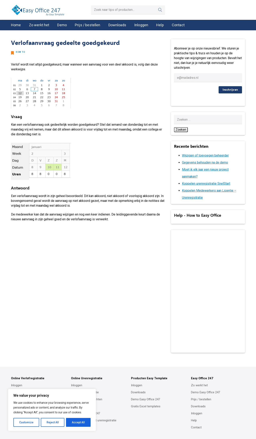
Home (16, 25)
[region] (52, 410)
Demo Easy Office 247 (85, 413)
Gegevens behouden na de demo (205, 162)
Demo (62, 25)
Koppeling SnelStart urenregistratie (93, 420)
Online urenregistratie (85, 392)
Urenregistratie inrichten (86, 399)
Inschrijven (230, 90)
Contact (178, 25)
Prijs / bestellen (87, 25)
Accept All (78, 422)
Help (160, 25)
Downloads (117, 25)
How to (20, 52)
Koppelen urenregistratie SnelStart (206, 183)
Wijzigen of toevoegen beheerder (205, 155)
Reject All (53, 422)
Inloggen (141, 25)
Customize (26, 422)
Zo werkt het (39, 25)
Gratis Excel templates (145, 406)
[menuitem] (16, 25)
